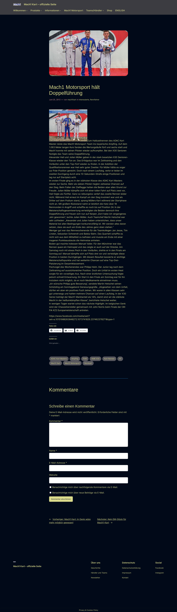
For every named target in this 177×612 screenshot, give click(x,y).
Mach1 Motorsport (72, 363)
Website (53, 475)
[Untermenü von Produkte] (41, 10)
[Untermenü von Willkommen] (26, 10)
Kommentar (56, 421)
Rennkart (88, 363)
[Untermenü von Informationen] (60, 10)
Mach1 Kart (55, 363)
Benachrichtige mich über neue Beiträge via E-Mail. (78, 492)
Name (53, 450)
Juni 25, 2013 (54, 99)
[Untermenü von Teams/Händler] (103, 10)
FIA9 (85, 359)
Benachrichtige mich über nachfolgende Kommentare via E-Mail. (85, 487)
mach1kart (72, 99)
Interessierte (84, 99)
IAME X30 (95, 359)
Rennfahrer (94, 99)
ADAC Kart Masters (59, 359)
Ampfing (74, 359)
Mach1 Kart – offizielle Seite (40, 4)
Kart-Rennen (109, 359)
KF (120, 359)
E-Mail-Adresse (58, 463)
